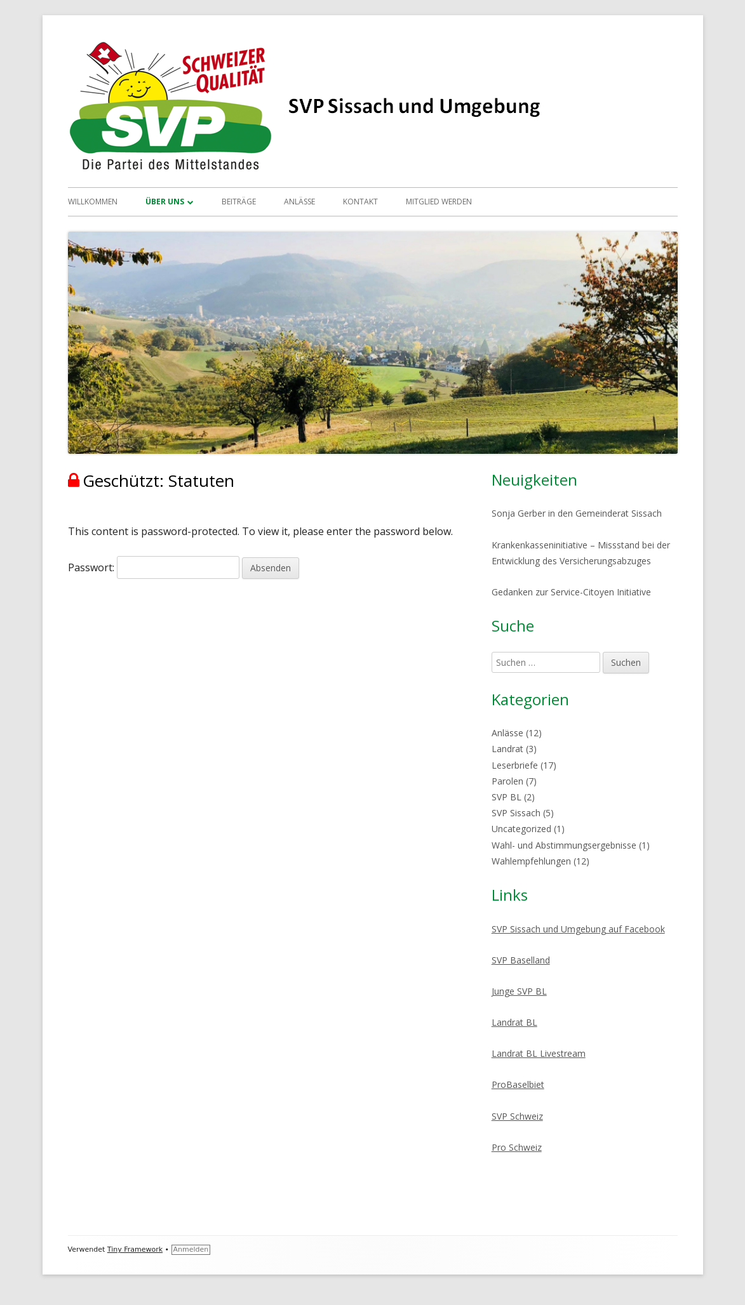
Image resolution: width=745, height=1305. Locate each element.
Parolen (507, 781)
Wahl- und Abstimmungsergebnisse (564, 845)
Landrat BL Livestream (539, 1053)
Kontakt (360, 201)
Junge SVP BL (519, 991)
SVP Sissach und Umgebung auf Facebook (578, 929)
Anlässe (299, 201)
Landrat (507, 749)
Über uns (164, 201)
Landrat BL (514, 1022)
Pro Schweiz (517, 1147)
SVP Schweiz (517, 1116)
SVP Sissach (516, 813)
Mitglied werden (439, 201)
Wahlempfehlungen (531, 861)
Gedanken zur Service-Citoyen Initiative (571, 592)
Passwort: (153, 567)
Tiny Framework (135, 1249)
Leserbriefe (515, 765)
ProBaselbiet (518, 1084)
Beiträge (239, 201)
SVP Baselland (521, 960)
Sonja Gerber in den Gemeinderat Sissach (577, 513)
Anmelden (191, 1249)
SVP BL (506, 797)
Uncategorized (521, 829)
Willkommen (92, 201)
